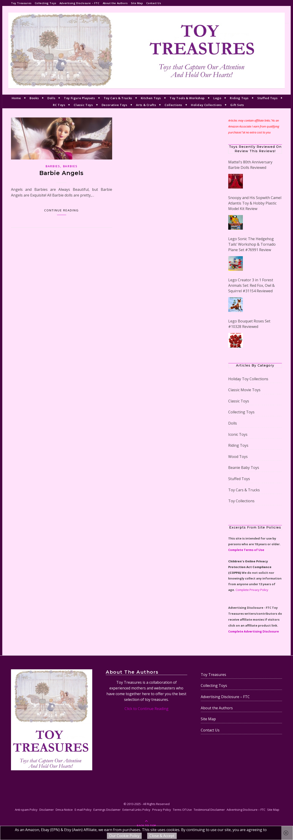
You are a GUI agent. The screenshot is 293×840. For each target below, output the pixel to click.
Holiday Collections (206, 105)
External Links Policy (136, 810)
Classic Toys (83, 105)
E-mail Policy (83, 810)
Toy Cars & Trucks (118, 98)
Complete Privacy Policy (252, 590)
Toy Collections (241, 500)
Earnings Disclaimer (107, 810)
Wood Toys (238, 456)
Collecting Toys (45, 3)
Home (16, 98)
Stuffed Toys (267, 98)
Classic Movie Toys (244, 389)
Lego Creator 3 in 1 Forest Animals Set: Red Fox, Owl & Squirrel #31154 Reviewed (251, 285)
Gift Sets (237, 105)
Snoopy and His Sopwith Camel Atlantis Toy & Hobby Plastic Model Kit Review (254, 203)
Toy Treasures (21, 3)
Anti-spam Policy (26, 810)
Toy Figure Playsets (79, 98)
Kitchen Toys (151, 98)
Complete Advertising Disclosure (253, 631)
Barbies (53, 166)
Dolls (51, 98)
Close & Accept (161, 835)
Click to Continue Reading (146, 708)
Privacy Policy (161, 810)
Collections (173, 105)
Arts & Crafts (146, 105)
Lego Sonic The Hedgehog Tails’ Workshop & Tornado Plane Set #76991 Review (252, 244)
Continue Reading (61, 210)
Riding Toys (239, 98)
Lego (217, 98)
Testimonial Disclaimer (209, 810)
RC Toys (59, 105)
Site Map (137, 3)
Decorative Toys (114, 105)
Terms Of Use (182, 810)
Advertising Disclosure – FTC (80, 3)
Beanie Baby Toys (243, 467)
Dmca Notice (64, 810)
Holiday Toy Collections (248, 378)
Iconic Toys (237, 434)
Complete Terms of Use (246, 550)
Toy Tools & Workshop (187, 98)
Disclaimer (46, 810)
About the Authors (115, 3)
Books (34, 98)
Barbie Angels (61, 173)
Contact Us (153, 3)
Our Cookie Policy (124, 835)
